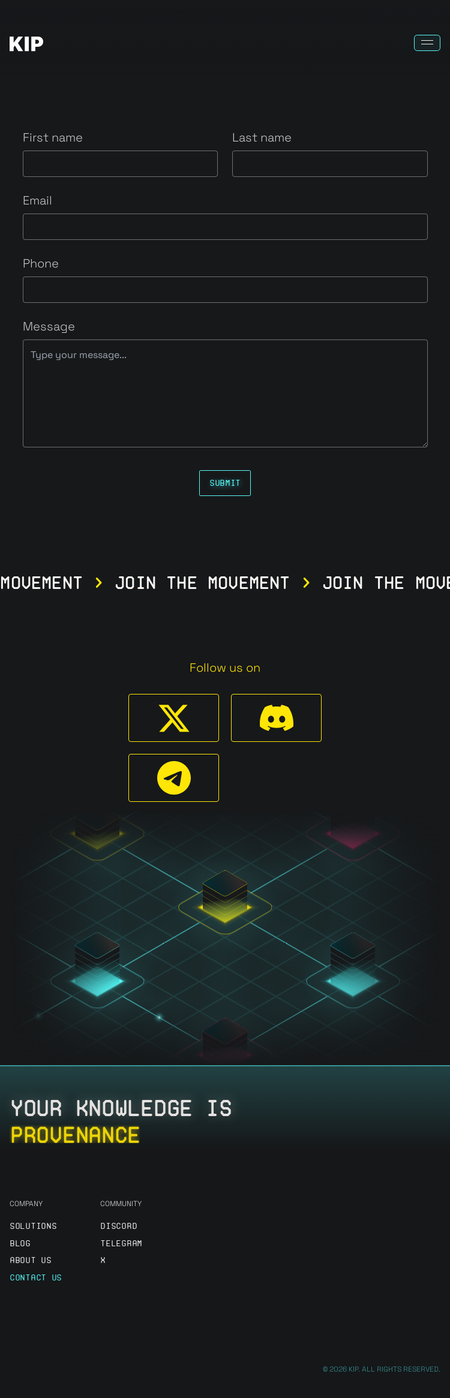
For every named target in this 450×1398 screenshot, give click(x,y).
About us (31, 1260)
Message (49, 326)
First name (53, 137)
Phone (41, 263)
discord (118, 1226)
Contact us (36, 1278)
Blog (20, 1243)
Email (37, 200)
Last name (262, 137)
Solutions (33, 1226)
